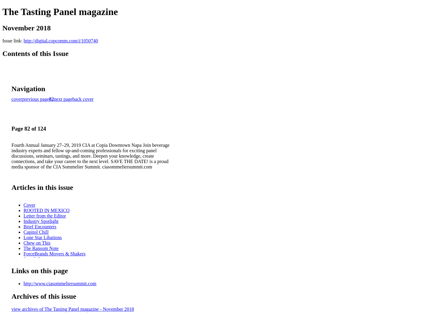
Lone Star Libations (43, 237)
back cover (83, 99)
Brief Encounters (40, 226)
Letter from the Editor (45, 215)
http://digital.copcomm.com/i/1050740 (61, 40)
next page (63, 99)
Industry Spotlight (41, 221)
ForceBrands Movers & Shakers (55, 253)
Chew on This (37, 242)
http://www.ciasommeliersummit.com (60, 283)
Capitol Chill (36, 232)
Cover (29, 205)
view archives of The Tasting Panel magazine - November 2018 (72, 309)
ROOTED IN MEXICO (47, 210)
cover (16, 99)
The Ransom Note (41, 248)
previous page (35, 99)
